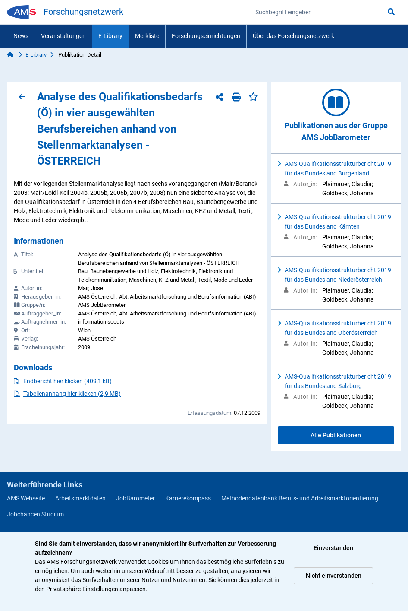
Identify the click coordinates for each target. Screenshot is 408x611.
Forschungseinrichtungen (206, 35)
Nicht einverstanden (333, 575)
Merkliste (147, 35)
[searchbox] (325, 12)
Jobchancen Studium (35, 514)
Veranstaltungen (63, 35)
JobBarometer (135, 498)
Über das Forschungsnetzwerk (293, 35)
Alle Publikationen (336, 435)
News (20, 35)
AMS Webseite (26, 498)
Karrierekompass (188, 498)
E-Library (110, 35)
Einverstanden (333, 547)
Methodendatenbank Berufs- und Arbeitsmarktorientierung (299, 498)
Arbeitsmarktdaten (80, 498)
